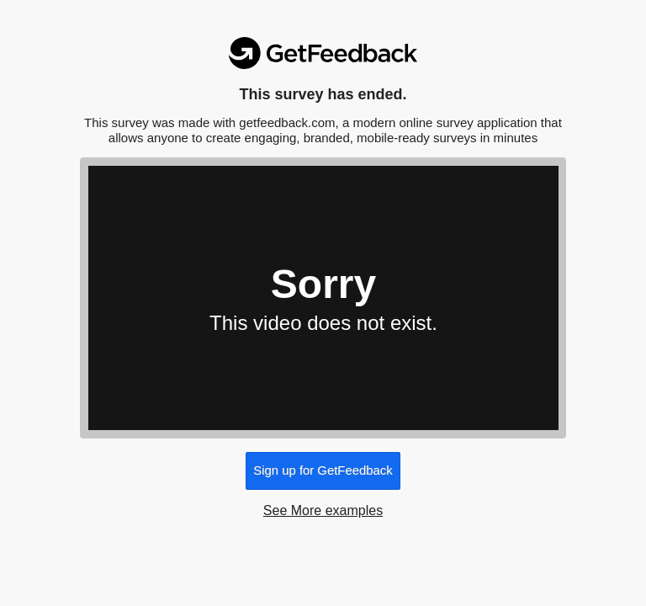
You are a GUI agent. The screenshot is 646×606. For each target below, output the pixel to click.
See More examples (323, 510)
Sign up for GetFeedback (322, 470)
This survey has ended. (322, 94)
